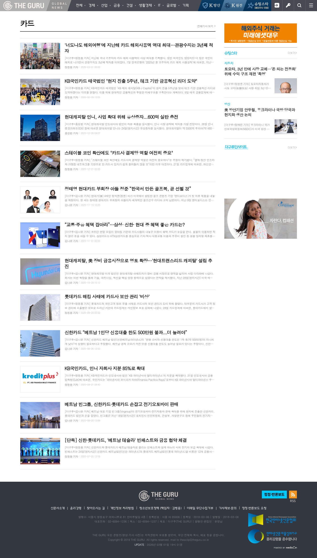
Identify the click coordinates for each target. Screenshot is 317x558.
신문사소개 (58, 508)
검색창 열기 (299, 5)
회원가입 (276, 5)
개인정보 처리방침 (122, 508)
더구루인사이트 (236, 146)
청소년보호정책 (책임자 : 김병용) (160, 508)
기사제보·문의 (228, 508)
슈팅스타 (230, 53)
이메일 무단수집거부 (200, 508)
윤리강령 (75, 508)
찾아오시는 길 (96, 508)
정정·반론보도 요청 (254, 508)
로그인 (288, 5)
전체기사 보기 (205, 26)
